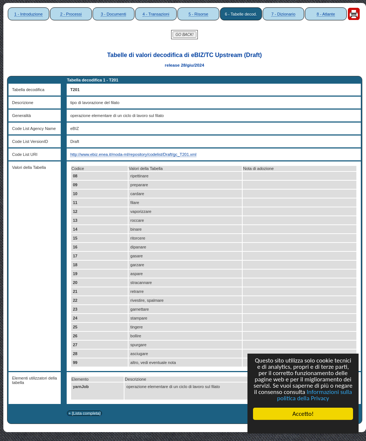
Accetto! (303, 414)
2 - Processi (70, 14)
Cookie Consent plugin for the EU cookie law (303, 426)
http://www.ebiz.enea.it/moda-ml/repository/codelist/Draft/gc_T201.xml (133, 154)
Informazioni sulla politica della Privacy (314, 395)
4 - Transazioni (156, 14)
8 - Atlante (326, 14)
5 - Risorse (198, 14)
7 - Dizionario (283, 14)
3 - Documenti (113, 14)
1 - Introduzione (28, 14)
